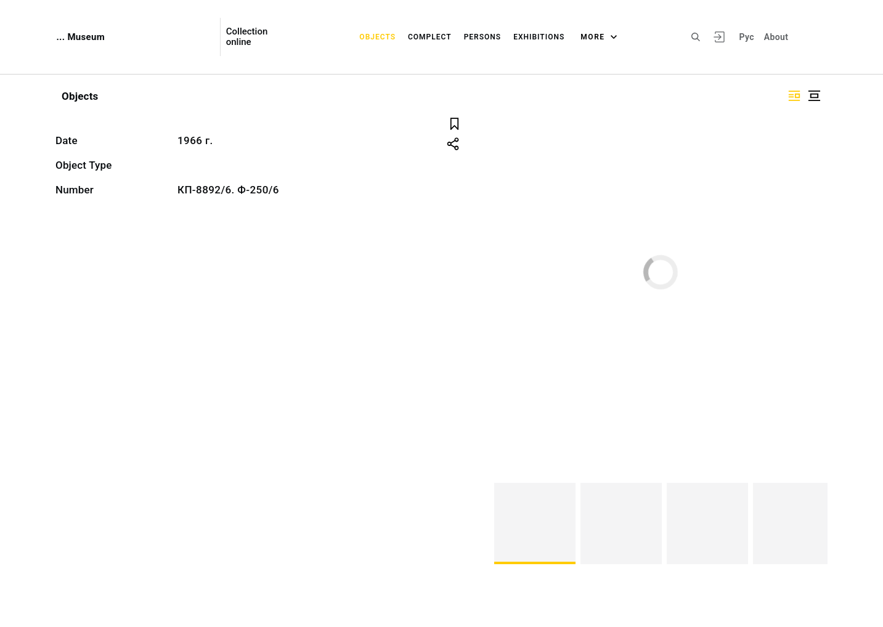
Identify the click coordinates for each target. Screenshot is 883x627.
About (776, 37)
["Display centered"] (814, 95)
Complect (430, 37)
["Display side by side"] (794, 95)
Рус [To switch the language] (746, 37)
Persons (483, 37)
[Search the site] (696, 37)
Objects (377, 37)
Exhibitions (538, 37)
